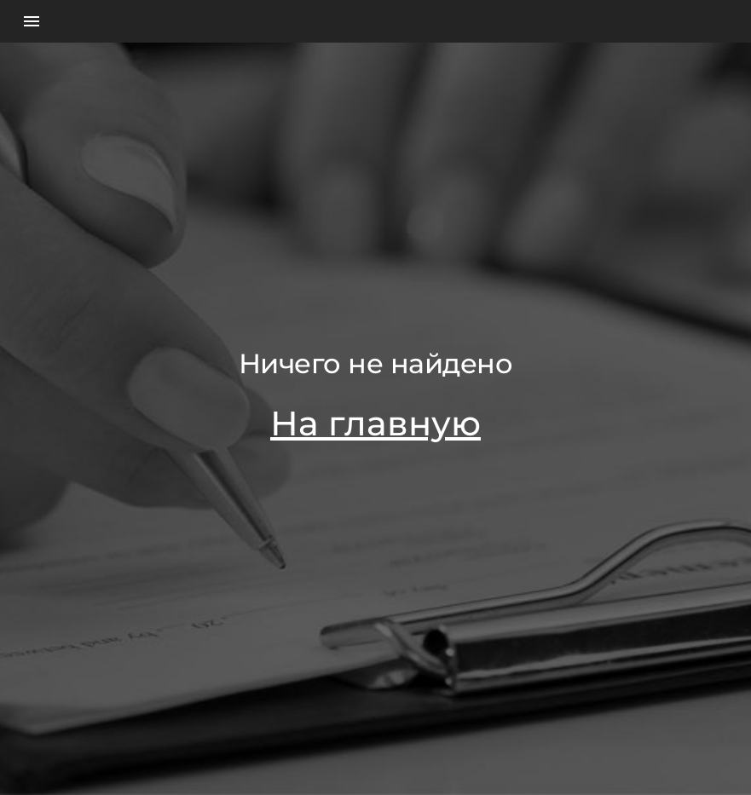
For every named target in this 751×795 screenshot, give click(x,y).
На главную (375, 423)
